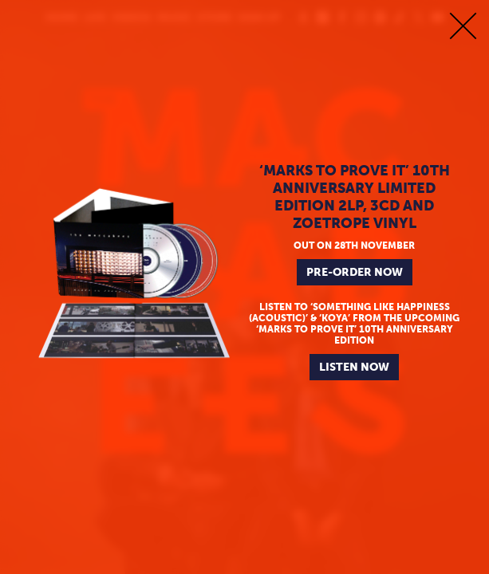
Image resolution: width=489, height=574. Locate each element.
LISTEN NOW (354, 367)
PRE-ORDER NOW (354, 272)
